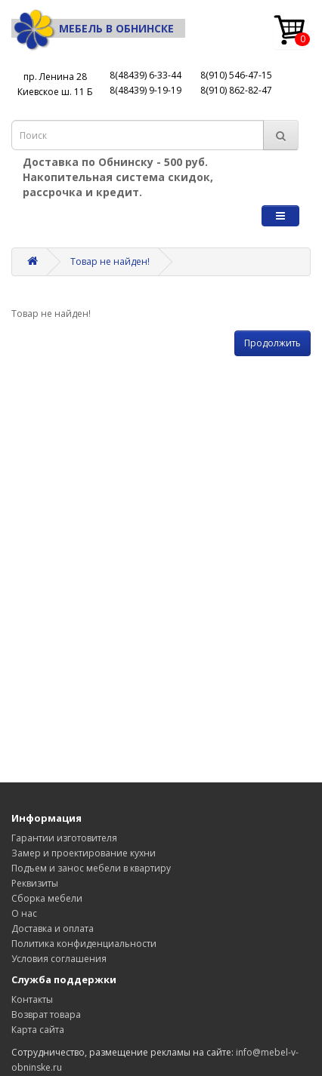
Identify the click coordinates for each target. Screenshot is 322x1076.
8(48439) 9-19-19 (145, 90)
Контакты (32, 999)
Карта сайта (37, 1029)
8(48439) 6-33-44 (145, 75)
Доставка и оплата (52, 928)
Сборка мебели (46, 898)
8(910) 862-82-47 (236, 90)
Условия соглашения (59, 958)
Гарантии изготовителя (64, 838)
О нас (24, 913)
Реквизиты (34, 883)
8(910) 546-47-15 (236, 75)
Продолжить (272, 343)
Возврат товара (46, 1014)
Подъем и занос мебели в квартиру (91, 868)
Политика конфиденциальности (83, 943)
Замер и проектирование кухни (83, 853)
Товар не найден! (110, 261)
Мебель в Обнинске (92, 28)
